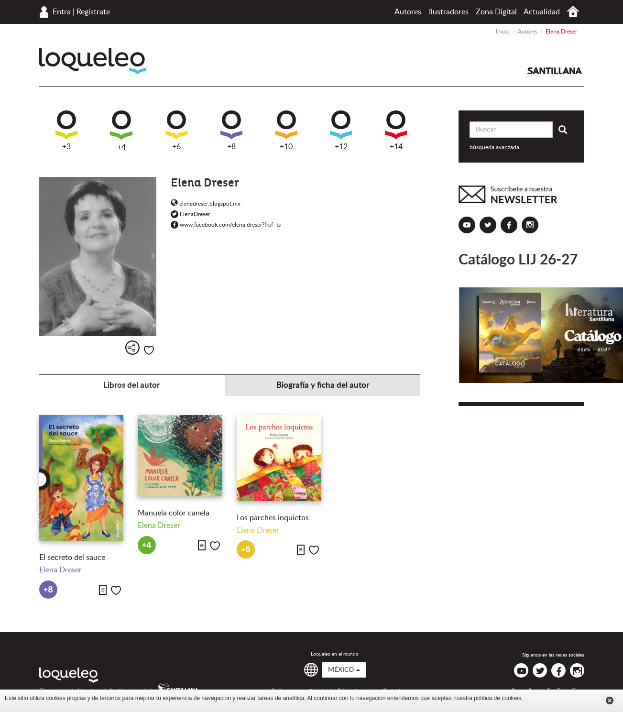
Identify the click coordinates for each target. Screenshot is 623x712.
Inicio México (573, 12)
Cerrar (609, 700)
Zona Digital (496, 12)
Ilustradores (449, 12)
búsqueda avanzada (494, 147)
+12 (341, 130)
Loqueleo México (92, 61)
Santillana (554, 70)
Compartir (132, 347)
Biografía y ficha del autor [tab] (322, 385)
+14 (396, 130)
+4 (121, 130)
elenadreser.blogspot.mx (205, 204)
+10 (286, 130)
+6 (176, 130)
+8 (231, 130)
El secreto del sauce (72, 557)
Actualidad (542, 12)
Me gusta (149, 350)
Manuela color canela (173, 513)
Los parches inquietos (273, 518)
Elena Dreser (60, 570)
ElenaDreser (190, 214)
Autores (407, 12)
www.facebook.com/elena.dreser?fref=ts (226, 225)
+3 (66, 130)
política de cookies (497, 698)
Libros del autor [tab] (131, 385)
